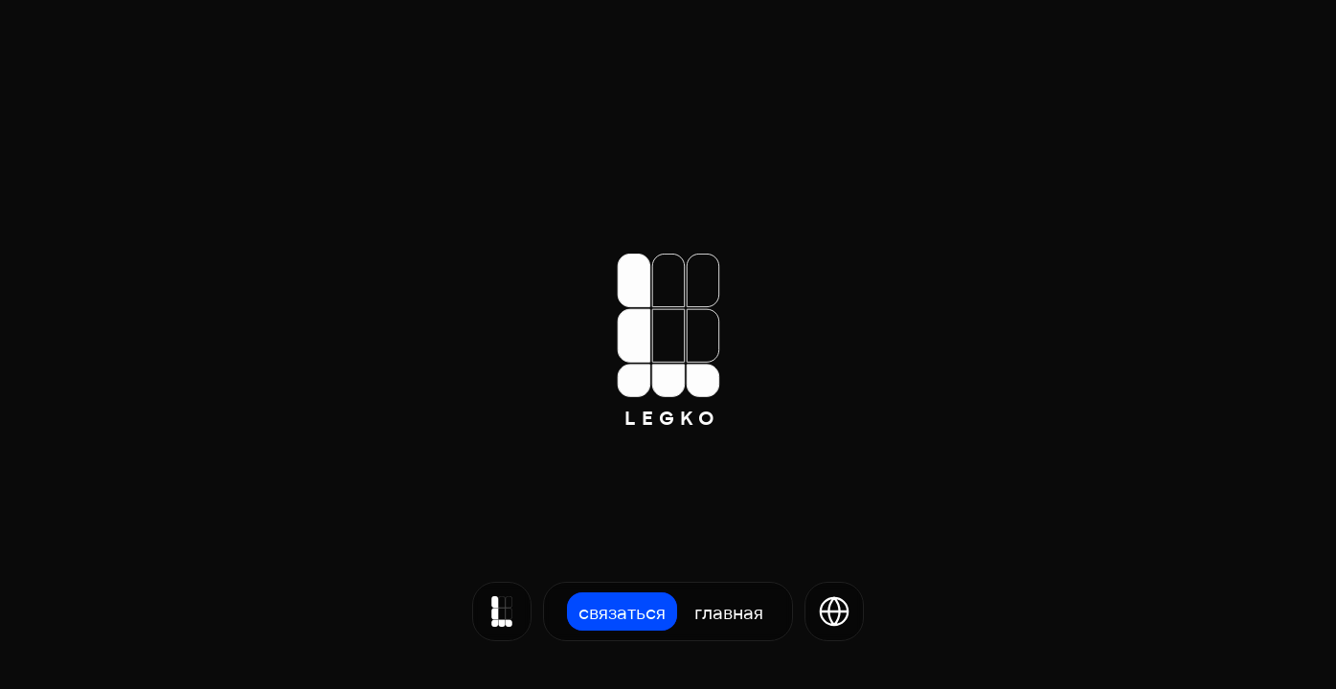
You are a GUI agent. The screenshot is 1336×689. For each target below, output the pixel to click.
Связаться (622, 611)
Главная (728, 611)
